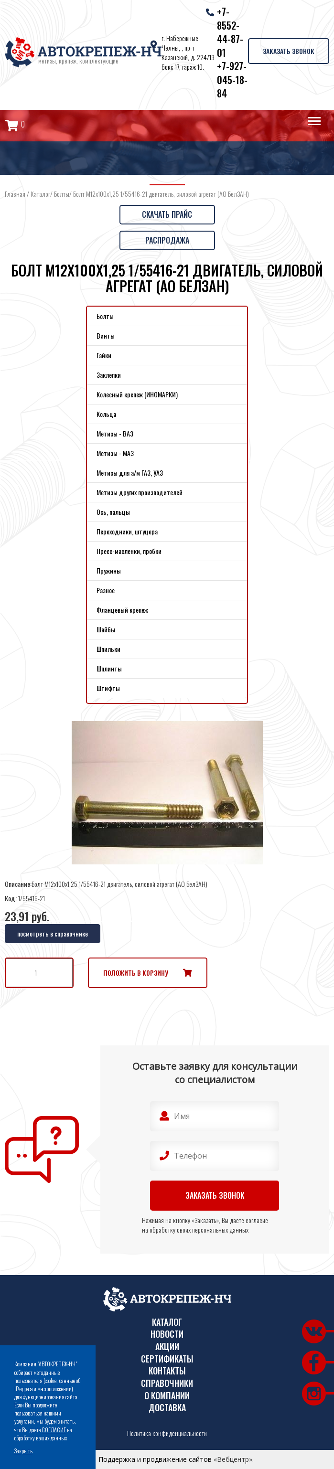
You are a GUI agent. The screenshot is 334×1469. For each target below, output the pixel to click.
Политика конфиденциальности (167, 1433)
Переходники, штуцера (127, 531)
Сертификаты (167, 1359)
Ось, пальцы (113, 512)
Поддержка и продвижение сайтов (155, 1459)
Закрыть (23, 1451)
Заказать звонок (288, 51)
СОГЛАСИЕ (54, 1430)
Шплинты (109, 668)
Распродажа (167, 240)
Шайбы (106, 629)
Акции (167, 1346)
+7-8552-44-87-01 (230, 32)
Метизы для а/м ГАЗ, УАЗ (130, 473)
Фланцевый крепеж (122, 610)
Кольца (106, 414)
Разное (106, 590)
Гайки (104, 355)
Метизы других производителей (140, 492)
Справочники (167, 1383)
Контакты (167, 1371)
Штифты (108, 688)
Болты (61, 194)
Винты (106, 335)
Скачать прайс (167, 214)
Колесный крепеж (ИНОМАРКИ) (137, 394)
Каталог (40, 194)
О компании (167, 1396)
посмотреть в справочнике (52, 933)
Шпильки (108, 649)
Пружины (109, 570)
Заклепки (109, 375)
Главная (15, 194)
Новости (167, 1334)
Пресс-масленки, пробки (129, 551)
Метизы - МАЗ (115, 453)
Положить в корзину (135, 973)
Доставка (167, 1408)
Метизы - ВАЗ (115, 433)
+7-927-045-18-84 (232, 79)
